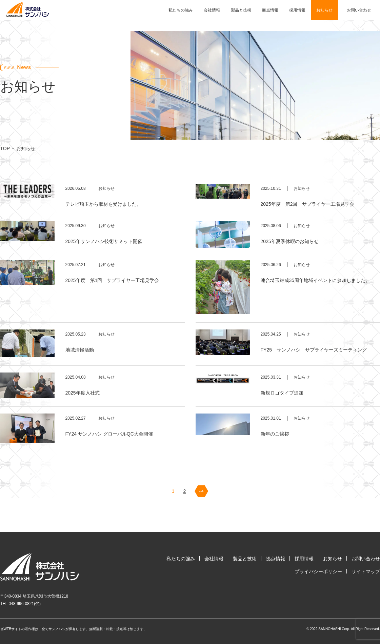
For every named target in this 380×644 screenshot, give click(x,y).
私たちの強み (180, 10)
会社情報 (212, 10)
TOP (5, 148)
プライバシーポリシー (318, 571)
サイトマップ (366, 571)
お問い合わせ (359, 10)
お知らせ (324, 10)
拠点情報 (270, 10)
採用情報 (297, 10)
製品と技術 (241, 10)
